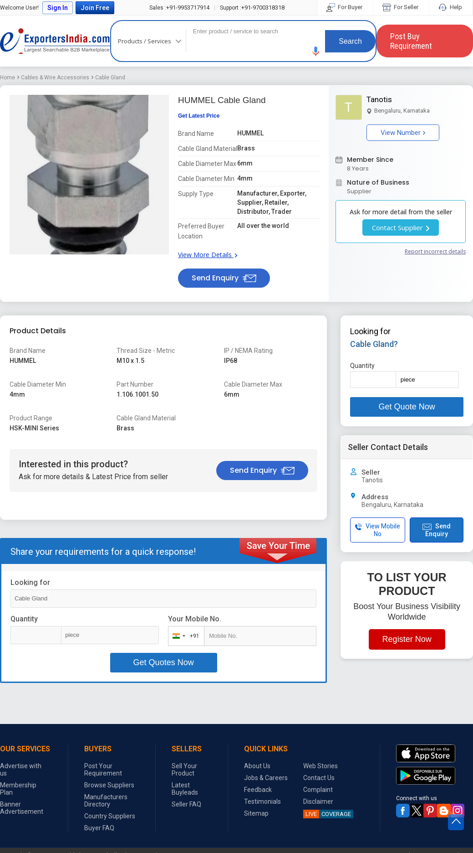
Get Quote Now (407, 406)
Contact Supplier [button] (400, 227)
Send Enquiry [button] (224, 278)
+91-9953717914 (179, 7)
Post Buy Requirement (411, 41)
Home (7, 77)
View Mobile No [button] (377, 530)
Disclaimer (318, 801)
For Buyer (345, 7)
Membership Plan (18, 788)
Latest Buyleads (185, 788)
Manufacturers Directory (105, 800)
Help (450, 7)
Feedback (258, 789)
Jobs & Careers (266, 777)
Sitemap (256, 813)
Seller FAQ (186, 804)
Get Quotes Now (163, 662)
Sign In (57, 7)
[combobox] (184, 636)
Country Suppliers (109, 816)
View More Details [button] (207, 254)
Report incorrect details (435, 251)
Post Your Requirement (103, 769)
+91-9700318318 (252, 7)
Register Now (407, 639)
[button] (316, 51)
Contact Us (319, 777)
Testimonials (262, 801)
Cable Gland (110, 77)
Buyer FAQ (99, 828)
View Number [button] (403, 133)
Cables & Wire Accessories (55, 77)
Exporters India (55, 41)
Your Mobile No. (194, 619)
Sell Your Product (184, 769)
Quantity (24, 619)
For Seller (401, 7)
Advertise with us (20, 769)
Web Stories (320, 766)
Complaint (318, 789)
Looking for (30, 582)
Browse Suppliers (109, 785)
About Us (257, 766)
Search (350, 41)
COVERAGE (327, 814)
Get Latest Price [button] (198, 116)
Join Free (95, 7)
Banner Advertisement (21, 808)
